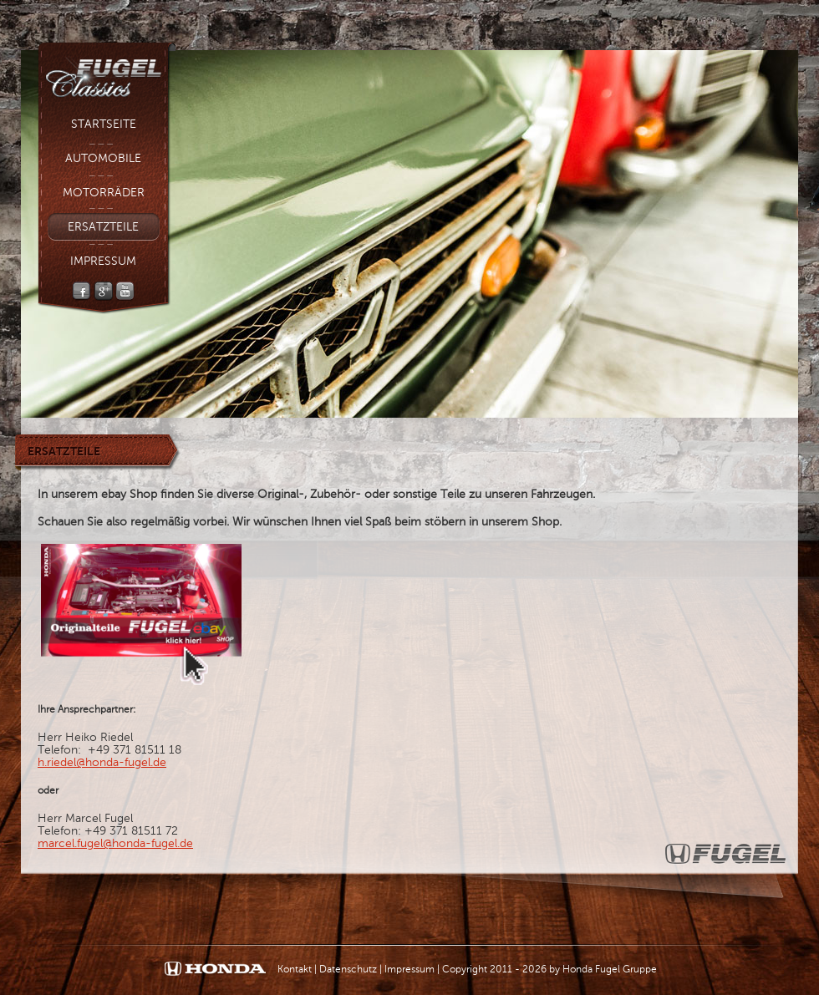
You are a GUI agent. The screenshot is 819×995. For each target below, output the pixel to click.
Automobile (103, 158)
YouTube (125, 291)
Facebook (81, 291)
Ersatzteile (103, 227)
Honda (215, 969)
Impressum (103, 261)
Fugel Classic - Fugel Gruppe (107, 72)
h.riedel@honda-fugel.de (102, 762)
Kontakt (294, 969)
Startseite (103, 124)
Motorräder (104, 192)
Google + (103, 291)
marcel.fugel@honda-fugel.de (115, 843)
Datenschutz (348, 969)
